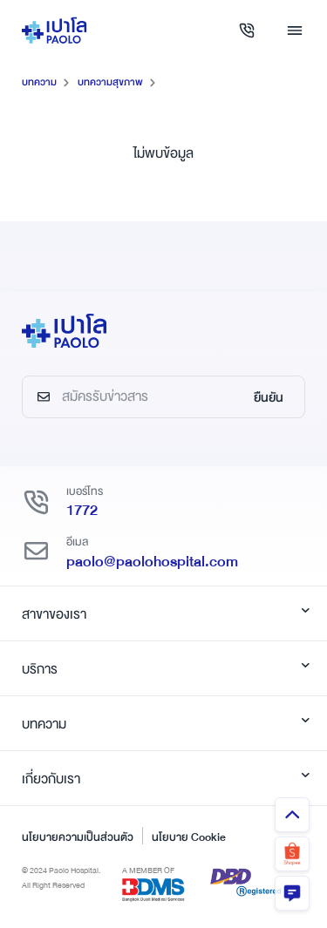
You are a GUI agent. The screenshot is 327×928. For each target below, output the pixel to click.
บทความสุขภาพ (110, 82)
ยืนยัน (268, 397)
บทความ (39, 82)
